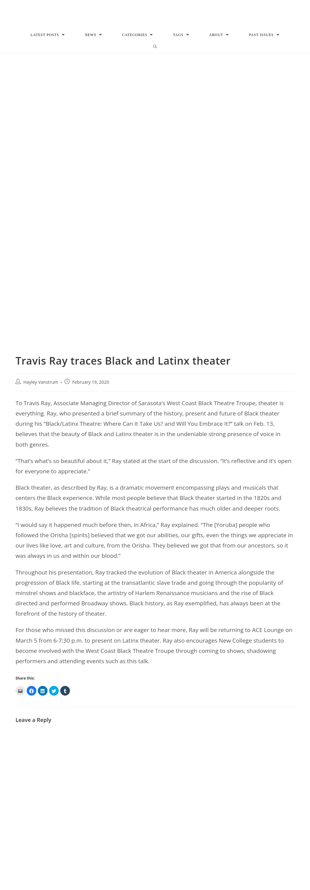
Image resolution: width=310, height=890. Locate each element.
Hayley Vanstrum (40, 382)
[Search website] (155, 47)
